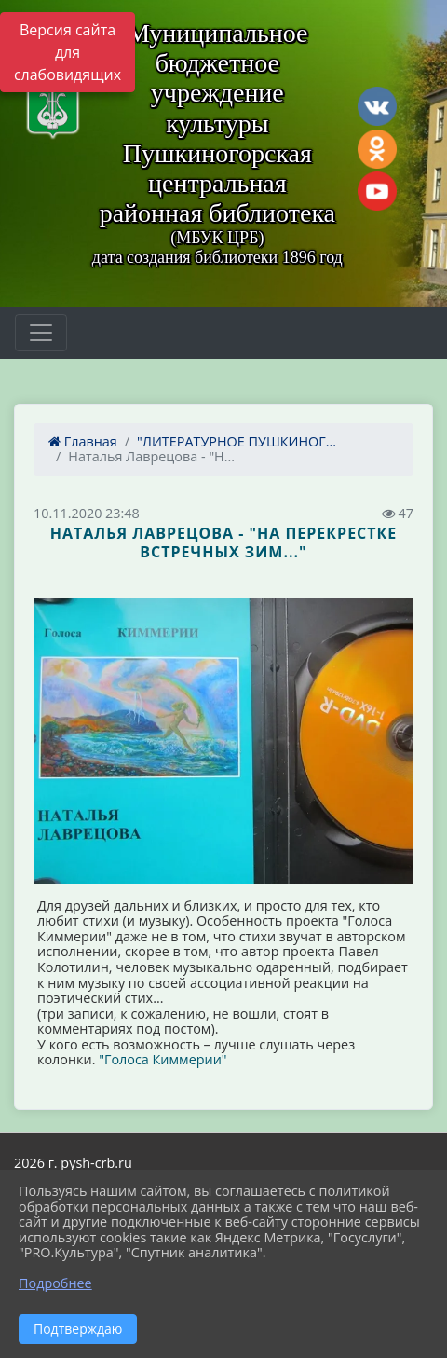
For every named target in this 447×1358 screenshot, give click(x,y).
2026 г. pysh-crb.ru (73, 1163)
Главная (82, 441)
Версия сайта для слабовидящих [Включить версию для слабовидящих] (67, 52)
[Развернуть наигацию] (41, 332)
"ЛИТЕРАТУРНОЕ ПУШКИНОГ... (236, 441)
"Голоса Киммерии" (162, 1059)
